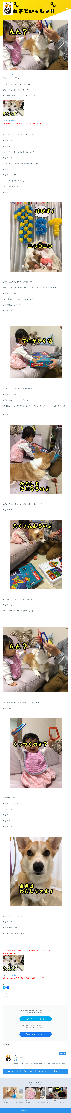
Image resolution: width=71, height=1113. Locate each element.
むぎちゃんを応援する (10, 120)
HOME (5, 1110)
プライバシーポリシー (50, 6)
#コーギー (6, 1044)
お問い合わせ (48, 10)
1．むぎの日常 (17, 75)
